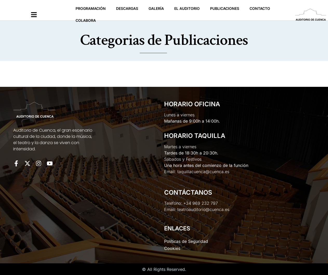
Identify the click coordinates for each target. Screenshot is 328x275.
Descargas (127, 8)
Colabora (86, 20)
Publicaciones (224, 8)
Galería (156, 8)
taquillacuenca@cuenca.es (203, 171)
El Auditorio (187, 8)
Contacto (260, 8)
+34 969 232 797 (200, 203)
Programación (91, 8)
